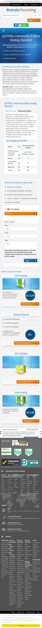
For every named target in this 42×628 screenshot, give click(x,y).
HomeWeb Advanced (4, 564)
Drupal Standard (20, 598)
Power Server (35, 556)
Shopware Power (12, 604)
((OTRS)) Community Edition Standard (29, 580)
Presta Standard (12, 580)
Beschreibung (11, 111)
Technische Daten (24, 111)
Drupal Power (19, 606)
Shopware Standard (12, 596)
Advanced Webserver (23, 343)
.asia (9, 493)
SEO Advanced (28, 553)
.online (22, 487)
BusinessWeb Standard (5, 546)
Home (26, 4)
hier (8, 256)
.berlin (22, 481)
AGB (38, 612)
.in (11, 497)
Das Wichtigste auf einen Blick (17, 141)
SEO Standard (28, 549)
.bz (9, 495)
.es (9, 483)
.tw (9, 501)
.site (21, 491)
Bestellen (9, 213)
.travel (16, 487)
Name (6, 225)
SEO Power (27, 557)
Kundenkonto (16, 4)
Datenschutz (30, 612)
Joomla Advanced (20, 586)
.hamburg (23, 483)
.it (8, 481)
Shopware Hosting (12, 592)
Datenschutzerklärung (7, 622)
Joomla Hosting (19, 578)
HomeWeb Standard (4, 560)
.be (11, 479)
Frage (6, 240)
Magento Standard (12, 564)
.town (28, 493)
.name (3, 489)
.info (2, 487)
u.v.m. (35, 501)
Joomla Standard (20, 582)
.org (2, 483)
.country (29, 483)
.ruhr (28, 489)
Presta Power (11, 588)
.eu (2, 491)
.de (2, 479)
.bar (34, 487)
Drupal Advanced (20, 602)
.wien (28, 495)
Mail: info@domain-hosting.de (31, 1)
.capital (35, 493)
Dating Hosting (35, 579)
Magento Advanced (12, 568)
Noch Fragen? (10, 222)
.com (3, 481)
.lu (8, 491)
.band (35, 485)
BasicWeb (4, 571)
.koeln (22, 485)
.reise (22, 489)
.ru (9, 489)
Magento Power (12, 572)
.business (36, 491)
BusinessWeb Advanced (5, 550)
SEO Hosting (26, 304)
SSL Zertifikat (36, 575)
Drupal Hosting (19, 594)
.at (5, 491)
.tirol (28, 491)
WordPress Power (20, 574)
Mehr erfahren (29, 438)
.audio (35, 483)
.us (11, 501)
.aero (15, 483)
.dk (11, 483)
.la (8, 499)
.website (23, 495)
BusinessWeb (5, 543)
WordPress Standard (20, 566)
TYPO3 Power (19, 557)
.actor (35, 479)
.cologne (29, 481)
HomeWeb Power (4, 568)
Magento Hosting (12, 560)
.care (34, 495)
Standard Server (36, 548)
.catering (36, 499)
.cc (11, 495)
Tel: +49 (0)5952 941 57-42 (12, 1)
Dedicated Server (36, 544)
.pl (11, 489)
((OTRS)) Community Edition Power (29, 596)
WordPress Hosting (20, 562)
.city (27, 479)
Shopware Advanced (12, 600)
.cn (9, 497)
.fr (10, 481)
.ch (2, 493)
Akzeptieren (21, 625)
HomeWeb (4, 557)
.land (28, 485)
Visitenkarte (5, 573)
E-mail (6, 233)
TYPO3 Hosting (19, 545)
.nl (8, 479)
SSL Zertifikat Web (24, 382)
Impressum (35, 4)
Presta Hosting (11, 576)
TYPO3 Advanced (20, 553)
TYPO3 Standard (20, 549)
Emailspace (36, 572)
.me (11, 499)
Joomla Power (19, 590)
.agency (35, 481)
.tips (21, 493)
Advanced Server (36, 552)
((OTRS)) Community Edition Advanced (29, 588)
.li (8, 485)
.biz (2, 485)
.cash (34, 497)
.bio (34, 489)
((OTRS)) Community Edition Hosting (29, 572)
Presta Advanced (12, 584)
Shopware (27, 421)
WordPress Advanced (20, 570)
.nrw (27, 487)
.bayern (22, 479)
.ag (15, 485)
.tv (15, 481)
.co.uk (10, 487)
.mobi (16, 479)
